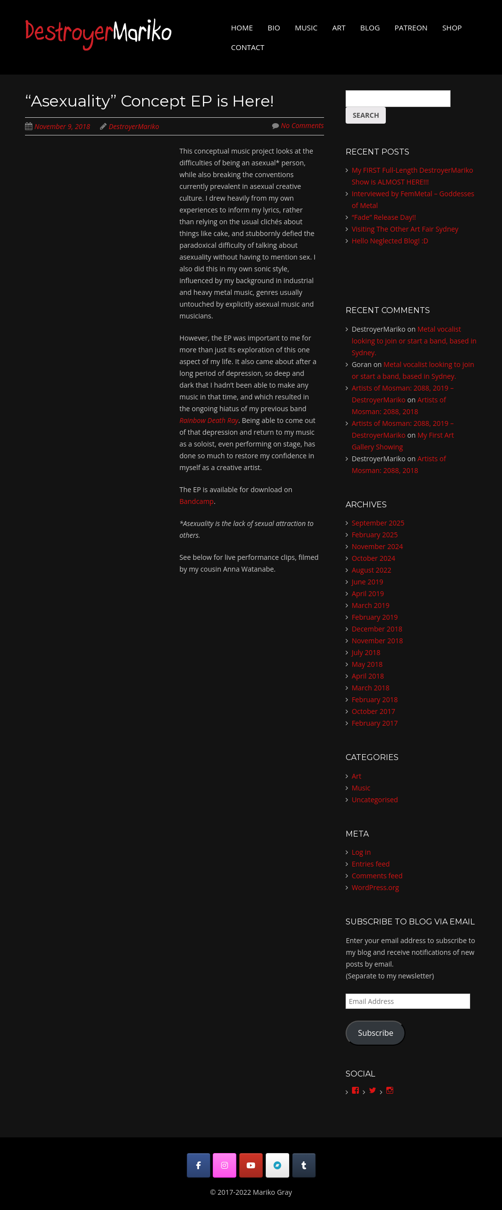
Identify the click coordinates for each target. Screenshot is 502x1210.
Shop (452, 27)
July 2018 (365, 652)
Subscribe (375, 1032)
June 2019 (367, 581)
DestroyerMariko (134, 126)
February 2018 (374, 699)
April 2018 (367, 676)
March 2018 (370, 687)
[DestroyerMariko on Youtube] (251, 1165)
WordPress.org (375, 887)
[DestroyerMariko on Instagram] (224, 1165)
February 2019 (374, 617)
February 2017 (374, 723)
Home (242, 27)
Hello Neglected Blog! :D (389, 240)
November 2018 (377, 640)
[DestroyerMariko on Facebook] (198, 1165)
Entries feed (370, 863)
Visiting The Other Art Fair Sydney (404, 229)
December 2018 (376, 628)
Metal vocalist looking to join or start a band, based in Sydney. (414, 340)
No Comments (302, 125)
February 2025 (374, 534)
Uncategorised (374, 799)
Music (306, 27)
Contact (247, 47)
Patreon (411, 27)
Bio (274, 27)
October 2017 (373, 711)
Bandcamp (196, 501)
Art (339, 27)
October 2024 (373, 558)
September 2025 (377, 522)
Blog (370, 27)
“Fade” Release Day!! (383, 217)
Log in (361, 852)
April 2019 (367, 593)
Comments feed (376, 875)
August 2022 (371, 570)
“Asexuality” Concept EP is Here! (149, 100)
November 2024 (377, 546)
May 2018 (366, 664)
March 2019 (370, 605)
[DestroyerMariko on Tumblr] (304, 1165)
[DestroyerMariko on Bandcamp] (277, 1165)
